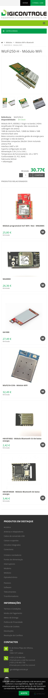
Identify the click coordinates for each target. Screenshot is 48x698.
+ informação (6, 161)
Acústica (7, 527)
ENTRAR (25, 3)
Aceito (24, 693)
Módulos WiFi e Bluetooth (24, 42)
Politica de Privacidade (13, 622)
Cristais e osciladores (12, 555)
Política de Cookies (11, 626)
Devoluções (8, 631)
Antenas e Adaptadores (13, 531)
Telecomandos (10, 592)
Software (7, 587)
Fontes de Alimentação (13, 559)
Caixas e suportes (11, 540)
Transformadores (11, 596)
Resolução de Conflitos (13, 635)
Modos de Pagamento (13, 613)
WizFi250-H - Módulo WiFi (13, 45)
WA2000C (7, 279)
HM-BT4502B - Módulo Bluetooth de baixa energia (21, 493)
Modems (7, 568)
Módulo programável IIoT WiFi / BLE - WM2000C (24, 226)
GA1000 (6, 332)
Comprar (39, 175)
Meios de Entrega (11, 617)
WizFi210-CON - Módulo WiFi (15, 385)
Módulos (9, 42)
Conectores (8, 549)
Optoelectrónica (10, 577)
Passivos (7, 583)
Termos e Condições (12, 609)
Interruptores (9, 564)
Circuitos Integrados (12, 545)
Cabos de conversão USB (14, 536)
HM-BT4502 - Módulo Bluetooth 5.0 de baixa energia (22, 439)
